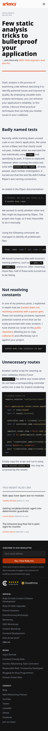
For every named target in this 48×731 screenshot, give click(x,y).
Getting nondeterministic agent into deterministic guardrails (22, 510)
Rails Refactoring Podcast (15, 694)
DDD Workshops (10, 624)
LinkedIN (7, 708)
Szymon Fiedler (9, 532)
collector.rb (8, 335)
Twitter (6, 703)
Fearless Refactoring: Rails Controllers (21, 663)
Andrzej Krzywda (10, 501)
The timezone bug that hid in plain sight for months (21, 525)
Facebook (7, 717)
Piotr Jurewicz (8, 13)
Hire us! (6, 642)
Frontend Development (14, 633)
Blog (5, 690)
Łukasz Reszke (8, 516)
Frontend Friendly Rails (14, 659)
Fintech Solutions (11, 610)
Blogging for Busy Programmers (18, 672)
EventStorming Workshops (15, 615)
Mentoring (8, 619)
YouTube (7, 699)
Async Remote (9, 654)
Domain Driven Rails (12, 677)
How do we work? (11, 637)
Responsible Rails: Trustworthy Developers (23, 668)
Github (6, 712)
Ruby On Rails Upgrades (14, 606)
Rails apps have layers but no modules (23, 495)
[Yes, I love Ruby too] (24, 560)
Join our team (9, 721)
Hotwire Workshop (11, 628)
